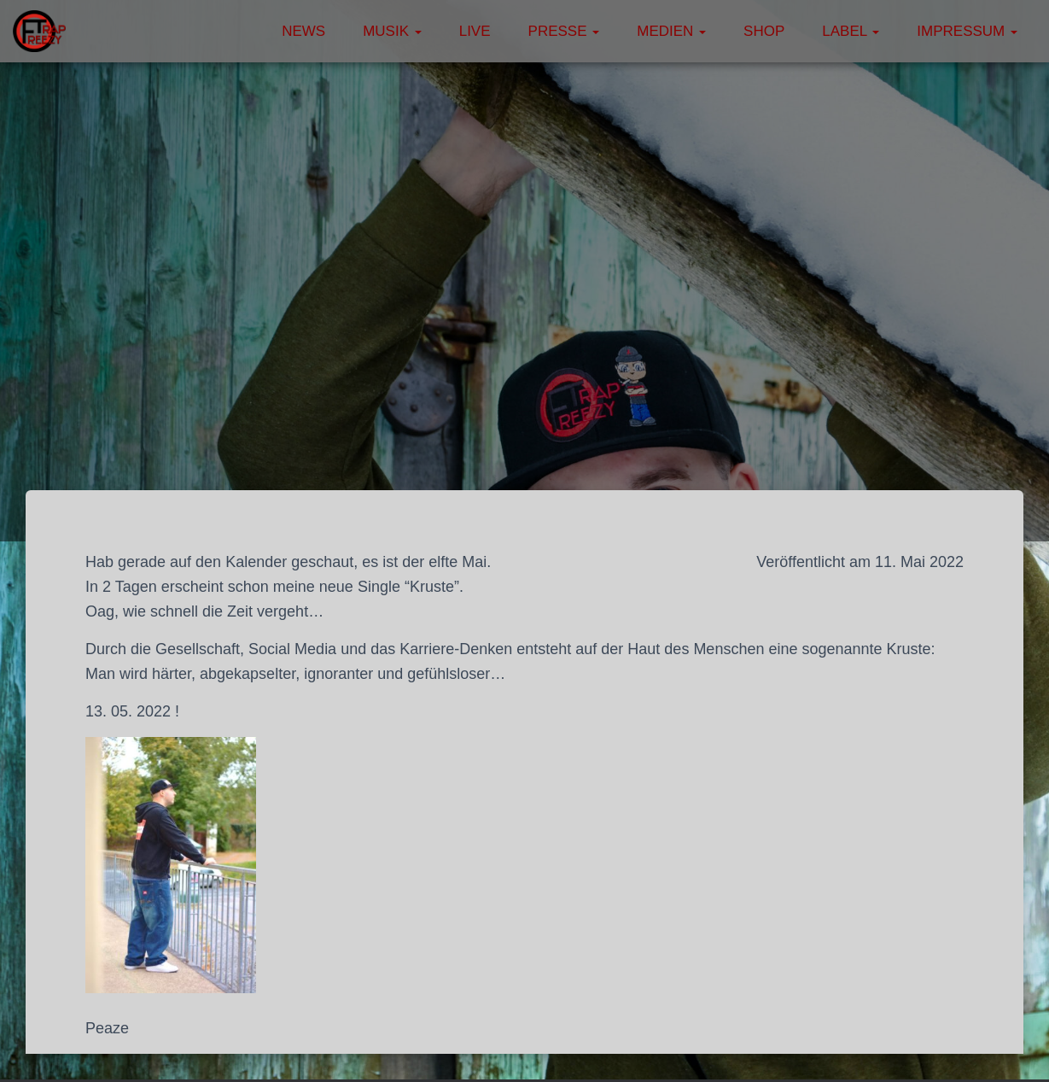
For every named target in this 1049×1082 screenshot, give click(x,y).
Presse (564, 31)
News (303, 31)
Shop (763, 31)
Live (475, 31)
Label (850, 31)
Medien (671, 31)
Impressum (967, 31)
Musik (392, 31)
